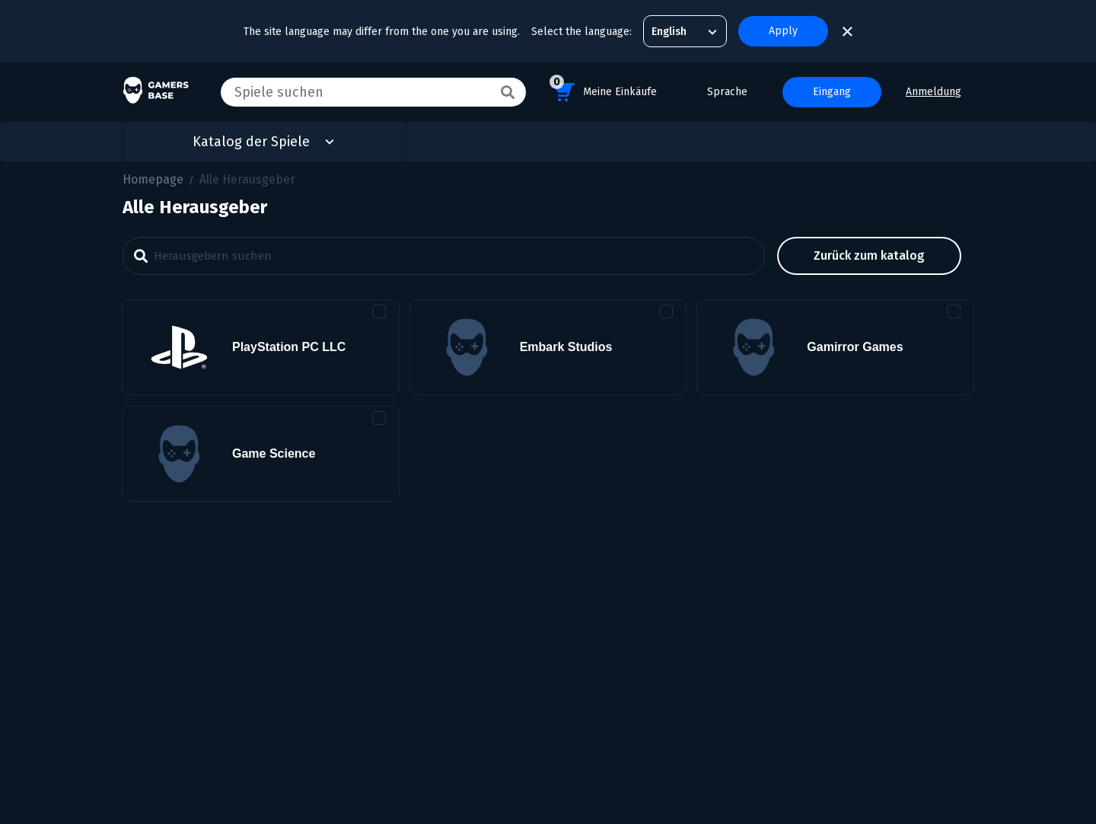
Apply (783, 30)
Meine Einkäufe (603, 89)
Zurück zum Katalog (869, 255)
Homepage (153, 179)
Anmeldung (933, 91)
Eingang (832, 91)
